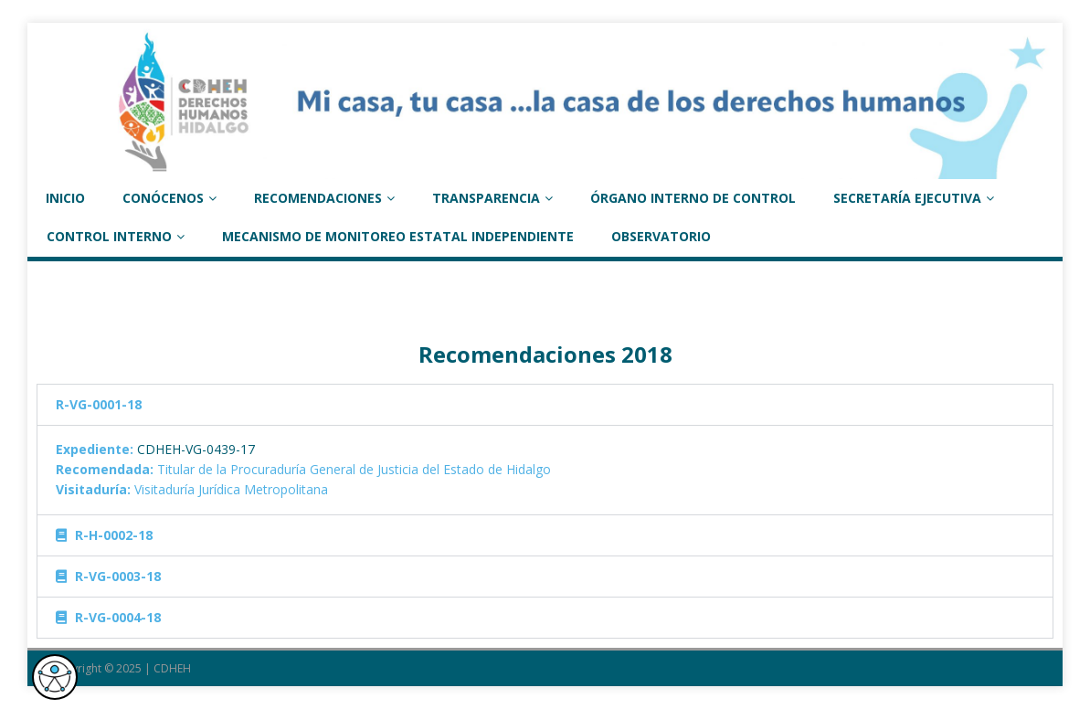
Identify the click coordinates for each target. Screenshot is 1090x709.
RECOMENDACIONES (318, 197)
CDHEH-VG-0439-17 (196, 449)
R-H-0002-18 (114, 535)
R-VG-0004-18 (118, 617)
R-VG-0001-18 (99, 404)
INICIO (65, 197)
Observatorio (661, 236)
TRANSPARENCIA (486, 197)
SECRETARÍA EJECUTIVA (907, 197)
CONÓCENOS (163, 197)
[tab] (545, 405)
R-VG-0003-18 (118, 576)
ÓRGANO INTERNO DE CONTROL (693, 197)
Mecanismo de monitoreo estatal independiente (398, 236)
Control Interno (109, 236)
